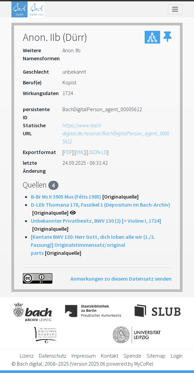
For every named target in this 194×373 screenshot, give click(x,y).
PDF (68, 152)
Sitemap (156, 355)
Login (177, 355)
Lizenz (27, 355)
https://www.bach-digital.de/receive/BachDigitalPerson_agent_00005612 (115, 133)
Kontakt (109, 355)
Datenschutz (52, 355)
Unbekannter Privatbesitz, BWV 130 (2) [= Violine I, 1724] (96, 220)
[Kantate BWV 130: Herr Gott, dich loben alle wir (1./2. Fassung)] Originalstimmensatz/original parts (93, 244)
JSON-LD (97, 152)
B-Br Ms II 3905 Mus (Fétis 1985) (66, 196)
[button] (167, 37)
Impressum (83, 355)
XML (80, 152)
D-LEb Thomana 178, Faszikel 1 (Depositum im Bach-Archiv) (100, 204)
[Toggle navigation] (175, 9)
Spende (132, 355)
